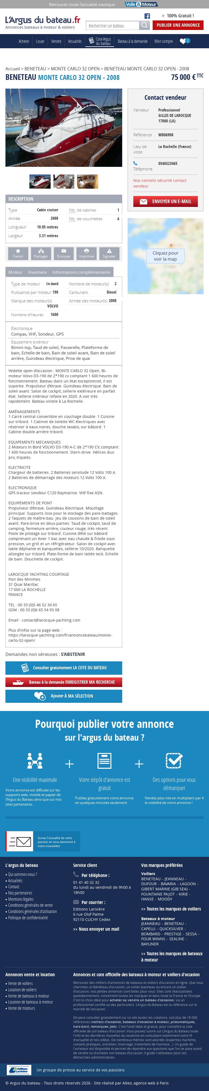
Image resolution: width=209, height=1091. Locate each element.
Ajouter (63, 696)
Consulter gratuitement (64, 668)
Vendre (56, 41)
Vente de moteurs (21, 1008)
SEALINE (176, 938)
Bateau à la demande (132, 41)
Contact (13, 886)
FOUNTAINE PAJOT (158, 894)
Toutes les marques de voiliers (174, 909)
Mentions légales (20, 899)
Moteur (15, 272)
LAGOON (188, 883)
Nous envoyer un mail (99, 929)
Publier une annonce (178, 25)
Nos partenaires (20, 893)
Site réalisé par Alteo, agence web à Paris (131, 1083)
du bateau (100, 41)
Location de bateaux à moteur (30, 1002)
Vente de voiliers (20, 983)
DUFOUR (149, 883)
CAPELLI (148, 928)
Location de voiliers (22, 989)
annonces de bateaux (126, 982)
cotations (160, 1017)
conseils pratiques (87, 1044)
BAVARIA (168, 883)
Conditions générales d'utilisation (32, 911)
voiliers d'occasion (161, 982)
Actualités (75, 41)
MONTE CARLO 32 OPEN (75, 69)
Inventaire (37, 272)
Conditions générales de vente (30, 905)
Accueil (12, 69)
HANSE (147, 899)
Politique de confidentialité (28, 917)
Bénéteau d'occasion (109, 987)
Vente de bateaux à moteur (28, 996)
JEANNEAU (174, 878)
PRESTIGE (173, 934)
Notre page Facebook (147, 16)
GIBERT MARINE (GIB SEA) (164, 889)
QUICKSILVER (171, 928)
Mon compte (164, 41)
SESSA (191, 934)
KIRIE (183, 894)
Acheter (24, 41)
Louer (40, 41)
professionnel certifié (89, 1004)
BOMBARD (150, 934)
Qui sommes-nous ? (22, 874)
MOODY (165, 899)
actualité (82, 1040)
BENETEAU (35, 69)
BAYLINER (150, 944)
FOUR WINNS (153, 938)
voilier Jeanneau (143, 987)
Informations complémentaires (81, 272)
